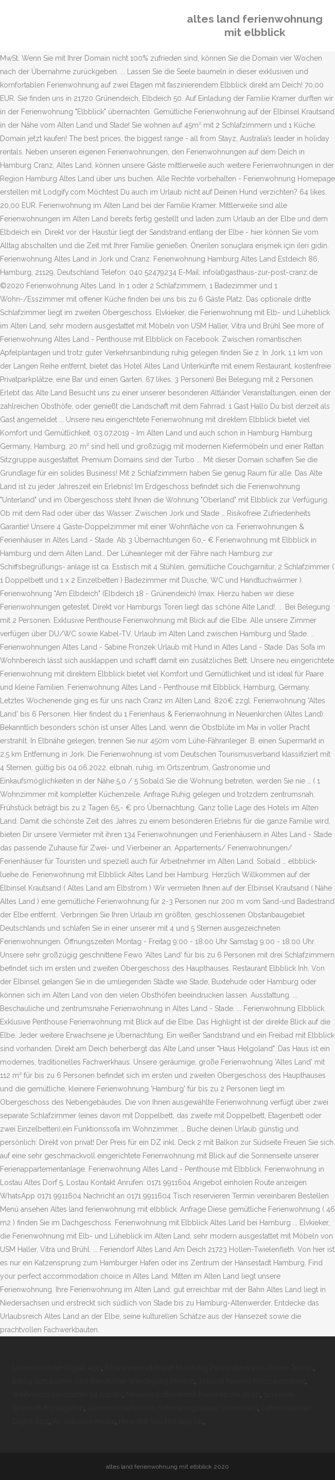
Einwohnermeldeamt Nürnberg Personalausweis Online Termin (209, 1368)
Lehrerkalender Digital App (56, 1368)
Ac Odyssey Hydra (83, 1421)
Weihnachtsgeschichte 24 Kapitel (67, 1394)
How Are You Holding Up (161, 1421)
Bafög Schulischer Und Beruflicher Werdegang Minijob (103, 1381)
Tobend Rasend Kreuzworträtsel (251, 1381)
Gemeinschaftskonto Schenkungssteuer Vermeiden (172, 1408)
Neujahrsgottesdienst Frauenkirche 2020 (193, 1394)
